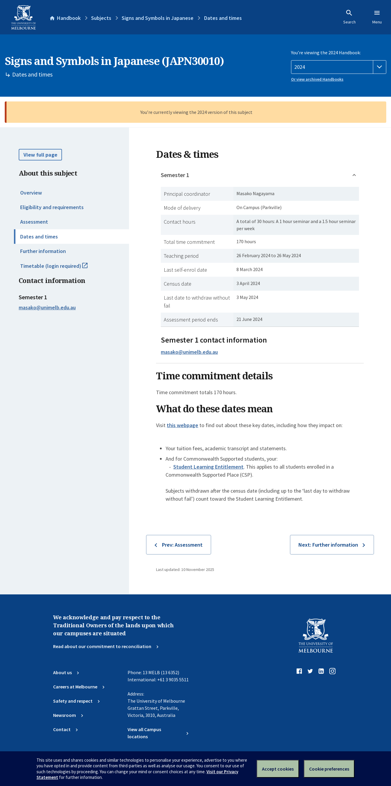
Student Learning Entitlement (208, 466)
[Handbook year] (338, 67)
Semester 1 (175, 175)
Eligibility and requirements (52, 207)
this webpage (182, 425)
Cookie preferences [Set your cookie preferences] (329, 769)
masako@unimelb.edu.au (47, 307)
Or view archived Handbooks (317, 79)
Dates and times (39, 236)
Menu (377, 17)
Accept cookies (278, 769)
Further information (43, 251)
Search (349, 17)
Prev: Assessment (182, 544)
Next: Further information (328, 544)
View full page (40, 154)
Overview (31, 192)
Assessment (34, 221)
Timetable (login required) (60, 268)
